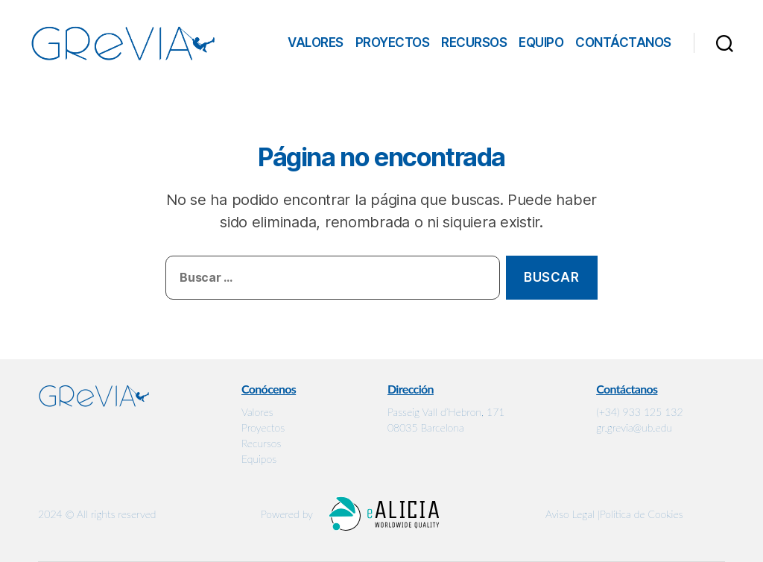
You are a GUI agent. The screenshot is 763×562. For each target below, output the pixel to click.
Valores (315, 42)
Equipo (541, 42)
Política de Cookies (641, 514)
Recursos (474, 42)
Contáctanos (623, 42)
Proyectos (392, 42)
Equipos (258, 458)
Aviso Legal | (572, 514)
